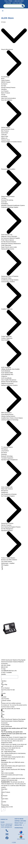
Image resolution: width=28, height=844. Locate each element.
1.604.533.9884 (17, 3)
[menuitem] (14, 567)
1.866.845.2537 (18, 1)
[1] (9, 676)
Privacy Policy (20, 823)
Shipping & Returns (20, 820)
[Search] (23, 6)
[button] (14, 35)
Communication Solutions (11, 661)
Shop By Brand (19, 818)
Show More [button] (4, 789)
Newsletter (20, 825)
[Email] (7, 835)
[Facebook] (7, 839)
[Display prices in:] (3, 809)
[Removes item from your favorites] (3, 696)
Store (2, 661)
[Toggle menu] (2, 10)
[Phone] (7, 831)
